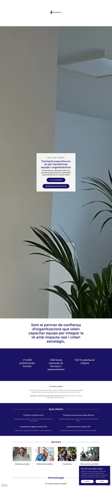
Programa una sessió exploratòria (56, 186)
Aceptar (102, 481)
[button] (4, 485)
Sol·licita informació (56, 180)
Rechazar (87, 481)
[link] (56, 12)
